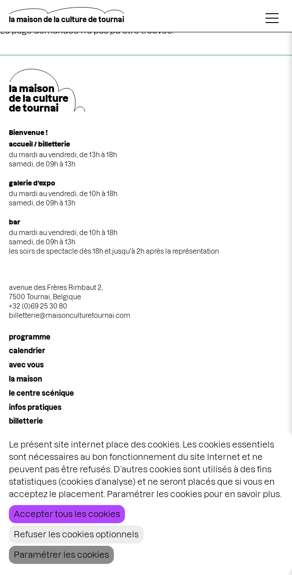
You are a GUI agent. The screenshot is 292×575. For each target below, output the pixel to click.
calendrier (27, 351)
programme (30, 337)
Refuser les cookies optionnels (76, 534)
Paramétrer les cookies (61, 555)
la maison (25, 379)
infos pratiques (35, 407)
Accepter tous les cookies (67, 514)
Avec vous (26, 365)
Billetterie (26, 421)
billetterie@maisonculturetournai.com (69, 315)
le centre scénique (41, 393)
